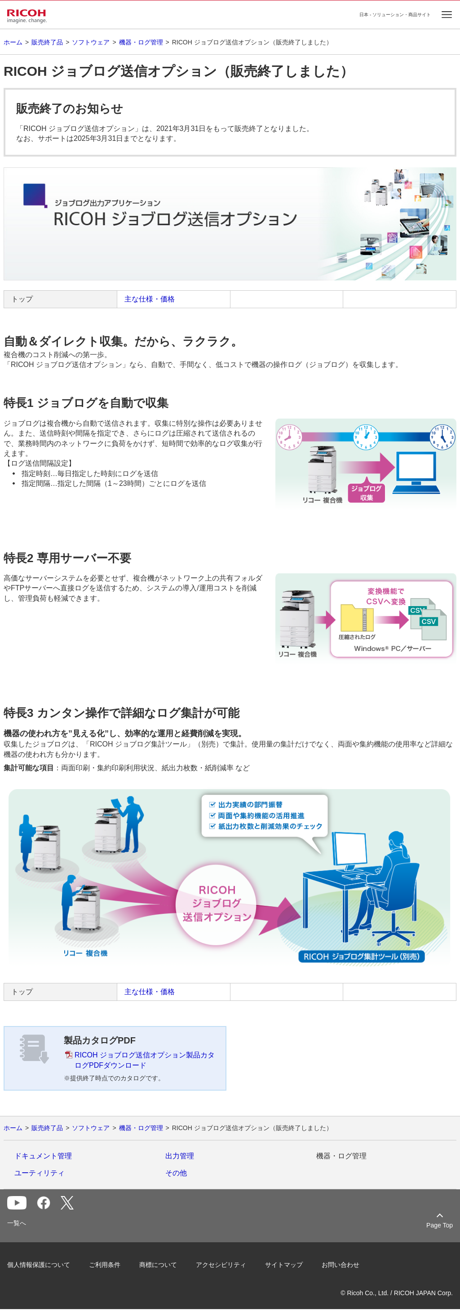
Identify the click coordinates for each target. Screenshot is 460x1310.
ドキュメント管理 (43, 1156)
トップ (22, 299)
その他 (176, 1173)
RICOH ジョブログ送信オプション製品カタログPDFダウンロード (145, 1060)
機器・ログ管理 (141, 42)
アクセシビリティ (221, 1264)
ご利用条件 (104, 1264)
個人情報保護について (38, 1264)
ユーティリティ (39, 1173)
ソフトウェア (91, 42)
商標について (158, 1264)
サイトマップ (284, 1264)
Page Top (439, 1225)
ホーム (13, 42)
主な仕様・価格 (149, 299)
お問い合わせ (340, 1264)
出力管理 (179, 1156)
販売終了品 (47, 42)
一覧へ (16, 1223)
